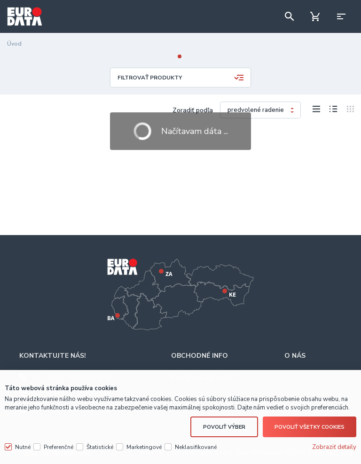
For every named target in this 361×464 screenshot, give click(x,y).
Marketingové (144, 447)
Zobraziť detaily (334, 447)
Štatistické (99, 447)
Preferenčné (58, 447)
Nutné (23, 447)
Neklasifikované (196, 447)
